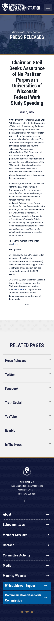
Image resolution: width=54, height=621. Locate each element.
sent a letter (19, 289)
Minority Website (26, 576)
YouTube (11, 417)
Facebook (11, 389)
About (26, 514)
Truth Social (13, 403)
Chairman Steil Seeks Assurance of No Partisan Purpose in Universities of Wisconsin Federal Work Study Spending (27, 83)
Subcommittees (26, 524)
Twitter (10, 375)
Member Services (26, 535)
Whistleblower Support (26, 586)
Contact (26, 545)
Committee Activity (26, 555)
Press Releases (34, 32)
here (15, 244)
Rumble (10, 431)
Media (22, 32)
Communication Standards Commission (26, 597)
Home (15, 32)
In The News (13, 445)
